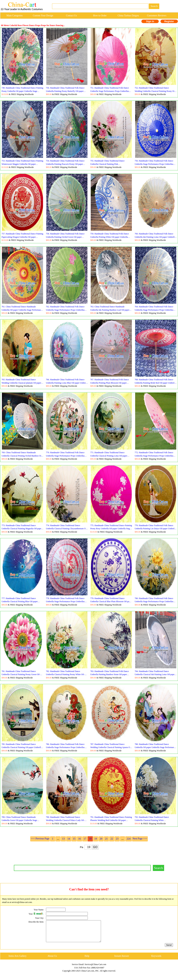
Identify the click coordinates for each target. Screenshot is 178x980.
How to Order (100, 15)
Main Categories (14, 15)
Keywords (156, 960)
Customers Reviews (156, 15)
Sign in (150, 21)
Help (86, 960)
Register (169, 21)
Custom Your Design (43, 15)
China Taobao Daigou (128, 15)
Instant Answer (121, 960)
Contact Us (71, 15)
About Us (52, 960)
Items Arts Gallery (17, 960)
